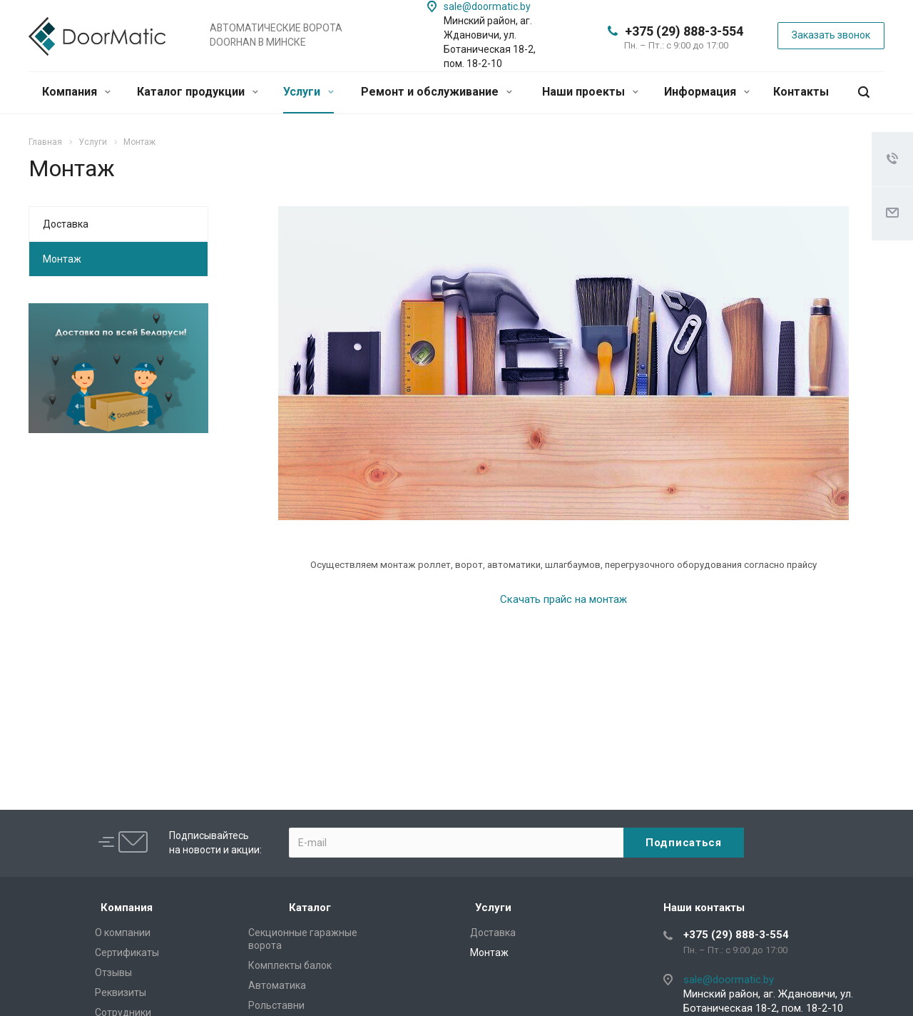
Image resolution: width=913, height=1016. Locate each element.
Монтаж (62, 259)
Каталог (310, 907)
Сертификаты (127, 952)
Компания (76, 91)
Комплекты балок (290, 965)
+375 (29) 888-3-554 (684, 31)
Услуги (308, 91)
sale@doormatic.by (487, 6)
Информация (707, 91)
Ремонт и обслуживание (436, 91)
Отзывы (113, 972)
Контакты (801, 91)
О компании (123, 932)
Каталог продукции (197, 91)
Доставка (65, 224)
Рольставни (276, 1005)
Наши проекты (590, 91)
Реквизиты (120, 992)
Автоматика (277, 985)
